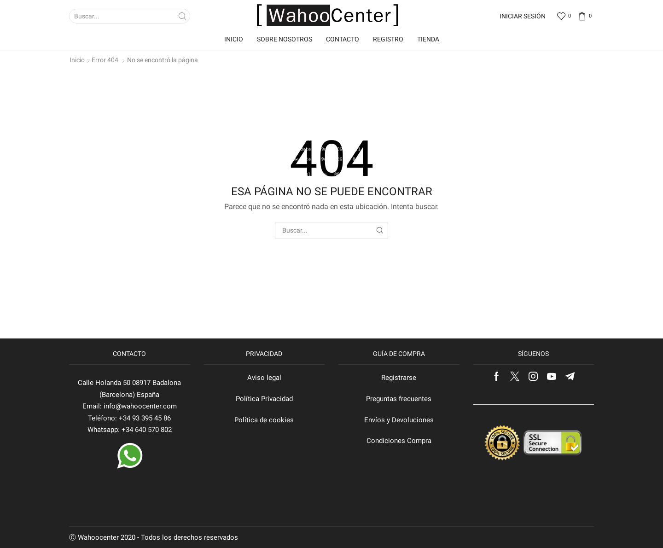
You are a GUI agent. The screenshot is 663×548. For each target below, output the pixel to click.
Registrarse (398, 377)
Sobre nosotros (284, 39)
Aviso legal (264, 377)
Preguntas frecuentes (398, 399)
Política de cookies (264, 420)
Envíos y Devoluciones (399, 420)
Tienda (428, 39)
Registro (388, 39)
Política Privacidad (264, 399)
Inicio (233, 39)
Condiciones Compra (398, 441)
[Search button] (183, 16)
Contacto (342, 39)
